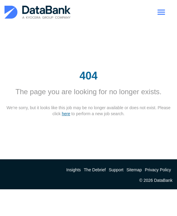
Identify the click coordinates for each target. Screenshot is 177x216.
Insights (73, 169)
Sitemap (134, 169)
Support (116, 169)
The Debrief (95, 169)
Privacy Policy (158, 169)
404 (89, 76)
